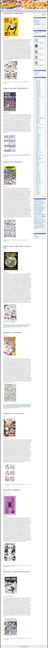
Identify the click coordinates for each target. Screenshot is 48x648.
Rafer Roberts (38, 174)
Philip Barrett (38, 173)
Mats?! (37, 153)
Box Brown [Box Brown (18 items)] (42, 200)
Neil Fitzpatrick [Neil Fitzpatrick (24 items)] (41, 219)
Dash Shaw (37, 100)
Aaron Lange (19, 324)
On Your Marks (27, 406)
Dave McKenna (38, 101)
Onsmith (37, 169)
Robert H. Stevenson (39, 180)
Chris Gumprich (38, 92)
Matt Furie (37, 154)
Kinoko (7, 406)
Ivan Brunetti (26, 325)
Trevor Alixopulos (38, 193)
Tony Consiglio (38, 192)
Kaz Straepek (28, 405)
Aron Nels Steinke (38, 85)
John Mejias (37, 140)
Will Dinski (37, 194)
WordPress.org (37, 237)
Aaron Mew (17, 404)
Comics (36, 79)
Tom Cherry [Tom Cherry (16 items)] (39, 227)
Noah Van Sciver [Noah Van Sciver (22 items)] (37, 220)
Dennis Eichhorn (11, 325)
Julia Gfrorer (24, 405)
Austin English (38, 86)
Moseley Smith (23, 406)
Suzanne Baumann (38, 189)
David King (37, 103)
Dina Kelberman (38, 107)
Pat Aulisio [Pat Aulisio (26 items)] (36, 221)
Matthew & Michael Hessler (40, 157)
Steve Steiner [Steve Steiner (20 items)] (40, 225)
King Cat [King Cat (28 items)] (36, 214)
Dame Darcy (27, 324)
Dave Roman (38, 102)
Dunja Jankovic (38, 111)
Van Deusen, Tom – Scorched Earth (12, 162)
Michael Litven (18, 406)
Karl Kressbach (38, 143)
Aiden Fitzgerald (22, 404)
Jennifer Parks (20, 405)
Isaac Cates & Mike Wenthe (40, 124)
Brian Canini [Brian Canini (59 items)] (38, 202)
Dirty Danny (8, 155)
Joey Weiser (37, 138)
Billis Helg (20, 638)
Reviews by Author (16, 9)
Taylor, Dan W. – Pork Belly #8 (38, 48)
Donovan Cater (38, 108)
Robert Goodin (38, 179)
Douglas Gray (38, 109)
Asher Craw (29, 404)
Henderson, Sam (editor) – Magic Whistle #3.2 (15, 88)
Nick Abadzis (38, 165)
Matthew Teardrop (38, 159)
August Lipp (17, 565)
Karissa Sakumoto (26, 565)
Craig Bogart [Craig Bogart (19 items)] (40, 207)
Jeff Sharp (37, 132)
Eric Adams (37, 115)
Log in (35, 235)
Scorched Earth (18, 484)
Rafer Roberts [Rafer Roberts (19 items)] (38, 222)
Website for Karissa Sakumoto (7, 494)
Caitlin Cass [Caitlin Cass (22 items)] (41, 205)
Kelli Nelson (37, 144)
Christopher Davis (38, 94)
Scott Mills (37, 185)
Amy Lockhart (20, 154)
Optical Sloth (24, 4)
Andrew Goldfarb (38, 82)
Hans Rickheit (38, 122)
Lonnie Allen (37, 147)
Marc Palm (10, 406)
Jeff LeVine (37, 131)
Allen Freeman (38, 81)
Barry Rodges (38, 87)
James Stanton (12, 405)
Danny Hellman (28, 154)
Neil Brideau (37, 164)
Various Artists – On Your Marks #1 (12, 332)
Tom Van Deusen (26, 155)
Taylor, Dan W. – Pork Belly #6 (38, 59)
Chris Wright (37, 93)
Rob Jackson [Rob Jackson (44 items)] (38, 223)
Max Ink (37, 160)
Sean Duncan (38, 186)
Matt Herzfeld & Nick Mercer (40, 155)
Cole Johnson (38, 95)
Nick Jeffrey (37, 166)
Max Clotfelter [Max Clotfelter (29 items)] (41, 214)
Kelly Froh (4, 406)
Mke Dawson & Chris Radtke (40, 162)
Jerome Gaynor (38, 135)
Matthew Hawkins (38, 158)
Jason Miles (16, 405)
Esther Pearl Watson (39, 117)
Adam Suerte (38, 80)
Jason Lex (37, 128)
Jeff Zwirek (37, 133)
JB (36, 130)
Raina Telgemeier (38, 175)
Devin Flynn (5, 155)
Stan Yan (37, 188)
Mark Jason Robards (39, 150)
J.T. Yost (37, 126)
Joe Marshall (38, 137)
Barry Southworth (38, 88)
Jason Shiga (37, 129)
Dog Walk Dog (22, 565)
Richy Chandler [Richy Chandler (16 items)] (43, 222)
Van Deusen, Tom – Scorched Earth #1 (13, 413)
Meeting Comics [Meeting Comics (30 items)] (38, 216)
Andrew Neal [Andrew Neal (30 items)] (37, 200)
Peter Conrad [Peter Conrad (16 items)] (41, 221)
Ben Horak (17, 638)
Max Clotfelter (14, 406)
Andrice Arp (26, 404)
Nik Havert (37, 167)
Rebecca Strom (38, 176)
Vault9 (27, 646)
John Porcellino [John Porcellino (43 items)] (37, 212)
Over (36, 73)
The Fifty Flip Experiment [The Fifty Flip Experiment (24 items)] (39, 226)
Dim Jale (37, 106)
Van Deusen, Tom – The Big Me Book (13, 13)
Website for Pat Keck (6, 492)
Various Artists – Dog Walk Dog (11, 490)
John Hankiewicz (38, 139)
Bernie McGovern (38, 89)
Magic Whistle (12, 155)
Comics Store (8, 9)
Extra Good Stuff (6, 272)
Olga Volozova (38, 168)
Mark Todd (37, 151)
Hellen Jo (37, 123)
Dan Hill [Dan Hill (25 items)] (43, 207)
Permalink (4, 82)
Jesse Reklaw (38, 136)
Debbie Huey (38, 104)
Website (4, 16)
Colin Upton (23, 324)
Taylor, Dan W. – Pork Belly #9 (38, 42)
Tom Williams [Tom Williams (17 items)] (36, 228)
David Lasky (7, 325)
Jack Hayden (8, 405)
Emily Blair (37, 114)
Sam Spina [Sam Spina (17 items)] (40, 224)
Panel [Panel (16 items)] (45, 220)
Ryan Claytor (38, 182)
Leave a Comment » (7, 154)
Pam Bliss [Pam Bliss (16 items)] (42, 220)
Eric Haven (37, 116)
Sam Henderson (17, 155)
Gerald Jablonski (21, 325)
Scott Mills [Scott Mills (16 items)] (43, 224)
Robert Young (38, 181)
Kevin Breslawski (38, 146)
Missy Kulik (37, 161)
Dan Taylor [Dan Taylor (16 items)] (35, 208)
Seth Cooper (21, 155)
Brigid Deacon (24, 154)
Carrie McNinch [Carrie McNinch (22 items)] (37, 206)
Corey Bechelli (38, 96)
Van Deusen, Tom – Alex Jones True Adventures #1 (17, 571)
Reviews (13, 154)
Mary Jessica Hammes (39, 152)
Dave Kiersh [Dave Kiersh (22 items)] (40, 208)
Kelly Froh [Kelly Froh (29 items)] (42, 213)
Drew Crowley (38, 110)
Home (3, 9)
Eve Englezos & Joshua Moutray (40, 118)
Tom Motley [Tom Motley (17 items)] (42, 227)
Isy (36, 125)
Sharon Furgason (38, 187)
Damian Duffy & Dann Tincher (40, 97)
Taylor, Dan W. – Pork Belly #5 (38, 65)
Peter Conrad (38, 172)
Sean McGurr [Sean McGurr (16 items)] (36, 225)
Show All (36, 74)
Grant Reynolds (38, 121)
